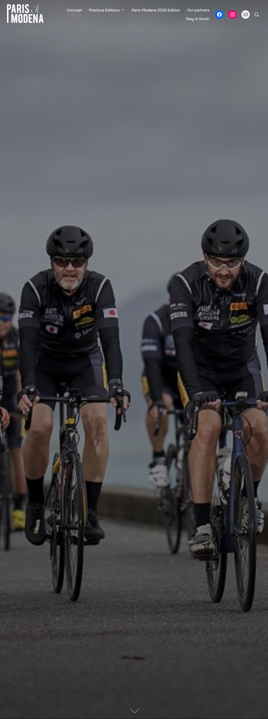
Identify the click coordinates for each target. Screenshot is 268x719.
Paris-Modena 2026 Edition (156, 10)
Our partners (198, 10)
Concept (74, 10)
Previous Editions (107, 10)
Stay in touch (197, 18)
